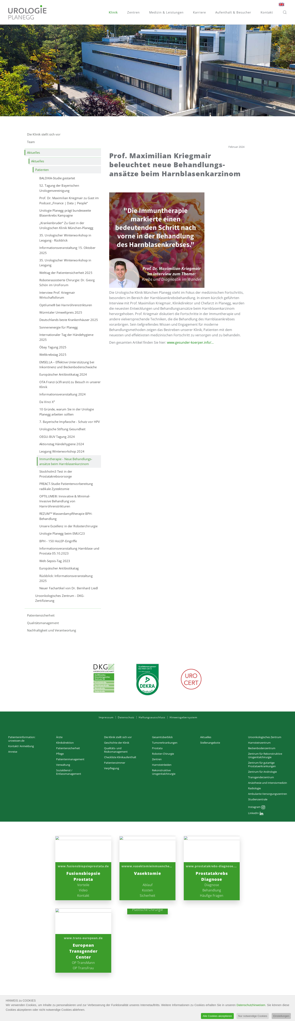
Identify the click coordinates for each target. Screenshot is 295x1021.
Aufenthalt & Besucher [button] (233, 12)
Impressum (106, 717)
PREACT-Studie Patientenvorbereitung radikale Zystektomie (66, 486)
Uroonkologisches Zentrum (264, 737)
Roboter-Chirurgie (163, 754)
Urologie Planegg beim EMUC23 (62, 533)
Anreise (12, 751)
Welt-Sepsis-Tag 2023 (54, 561)
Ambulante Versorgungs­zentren (267, 794)
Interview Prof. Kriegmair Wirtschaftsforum (57, 294)
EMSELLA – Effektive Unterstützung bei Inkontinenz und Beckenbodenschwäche (68, 364)
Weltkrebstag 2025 (52, 354)
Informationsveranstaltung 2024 (62, 394)
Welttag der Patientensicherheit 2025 (65, 273)
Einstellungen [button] (281, 1016)
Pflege (60, 754)
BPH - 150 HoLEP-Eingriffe (58, 541)
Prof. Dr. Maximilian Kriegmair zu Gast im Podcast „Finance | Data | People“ (69, 200)
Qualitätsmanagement (43, 623)
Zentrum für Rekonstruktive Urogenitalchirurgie (265, 755)
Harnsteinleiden (161, 765)
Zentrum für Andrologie (262, 772)
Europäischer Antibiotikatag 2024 (63, 374)
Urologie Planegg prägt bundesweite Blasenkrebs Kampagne (65, 212)
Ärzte (59, 737)
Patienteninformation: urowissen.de (21, 738)
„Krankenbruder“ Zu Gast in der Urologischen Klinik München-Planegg (66, 225)
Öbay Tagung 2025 (53, 347)
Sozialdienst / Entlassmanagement (68, 772)
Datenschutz (126, 717)
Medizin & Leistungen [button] (166, 12)
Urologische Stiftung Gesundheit (62, 429)
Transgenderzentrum (261, 777)
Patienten (42, 170)
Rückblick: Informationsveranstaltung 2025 (66, 578)
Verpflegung (111, 768)
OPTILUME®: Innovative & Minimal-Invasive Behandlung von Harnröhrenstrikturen (64, 501)
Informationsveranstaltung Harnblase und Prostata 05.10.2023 (69, 550)
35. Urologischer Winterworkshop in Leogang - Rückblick (65, 237)
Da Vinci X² (47, 402)
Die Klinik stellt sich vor (43, 134)
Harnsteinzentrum (259, 742)
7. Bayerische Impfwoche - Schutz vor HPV (69, 422)
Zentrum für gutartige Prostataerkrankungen (262, 764)
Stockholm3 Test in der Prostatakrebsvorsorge (55, 473)
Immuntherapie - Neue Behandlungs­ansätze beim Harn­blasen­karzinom (65, 461)
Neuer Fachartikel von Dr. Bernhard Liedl (68, 588)
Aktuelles (33, 152)
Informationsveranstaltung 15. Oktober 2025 (67, 250)
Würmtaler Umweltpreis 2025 (60, 312)
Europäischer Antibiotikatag (59, 568)
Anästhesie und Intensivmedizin (267, 783)
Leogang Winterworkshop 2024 (61, 451)
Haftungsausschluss (152, 717)
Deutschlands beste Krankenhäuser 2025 (68, 320)
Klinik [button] (113, 12)
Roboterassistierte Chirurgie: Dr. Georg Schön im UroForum (67, 282)
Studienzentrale (257, 799)
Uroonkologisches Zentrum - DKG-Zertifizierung (59, 598)
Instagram (256, 807)
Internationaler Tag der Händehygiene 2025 (66, 337)
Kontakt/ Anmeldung (21, 746)
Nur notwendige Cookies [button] (252, 1016)
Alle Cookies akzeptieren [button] (217, 1016)
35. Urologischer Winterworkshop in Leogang (65, 262)
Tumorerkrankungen (164, 742)
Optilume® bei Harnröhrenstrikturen (65, 305)
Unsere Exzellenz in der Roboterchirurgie (68, 526)
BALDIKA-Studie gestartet (57, 178)
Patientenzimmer (114, 763)
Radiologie (254, 788)
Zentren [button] (133, 12)
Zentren (157, 759)
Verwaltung (63, 765)
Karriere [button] (199, 12)
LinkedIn (255, 813)
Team (31, 142)
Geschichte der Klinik (116, 742)
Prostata (157, 748)
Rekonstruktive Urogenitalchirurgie (163, 772)
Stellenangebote (210, 742)
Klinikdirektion (65, 742)
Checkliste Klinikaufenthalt (120, 757)
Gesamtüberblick (162, 737)
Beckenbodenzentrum (261, 748)
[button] (285, 12)
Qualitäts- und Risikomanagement (116, 749)
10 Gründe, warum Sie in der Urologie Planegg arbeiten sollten (66, 411)
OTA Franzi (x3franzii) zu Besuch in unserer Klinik (70, 384)
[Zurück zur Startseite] (27, 12)
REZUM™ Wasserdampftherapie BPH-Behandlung (65, 516)
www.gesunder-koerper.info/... (190, 342)
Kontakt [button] (267, 12)
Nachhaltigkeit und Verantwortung (51, 630)
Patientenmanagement (70, 759)
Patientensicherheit (40, 615)
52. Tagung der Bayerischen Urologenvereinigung (59, 187)
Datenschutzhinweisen (251, 1005)
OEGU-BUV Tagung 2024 (57, 437)
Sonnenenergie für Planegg (58, 327)
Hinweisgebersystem (183, 717)
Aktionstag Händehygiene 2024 (61, 444)
